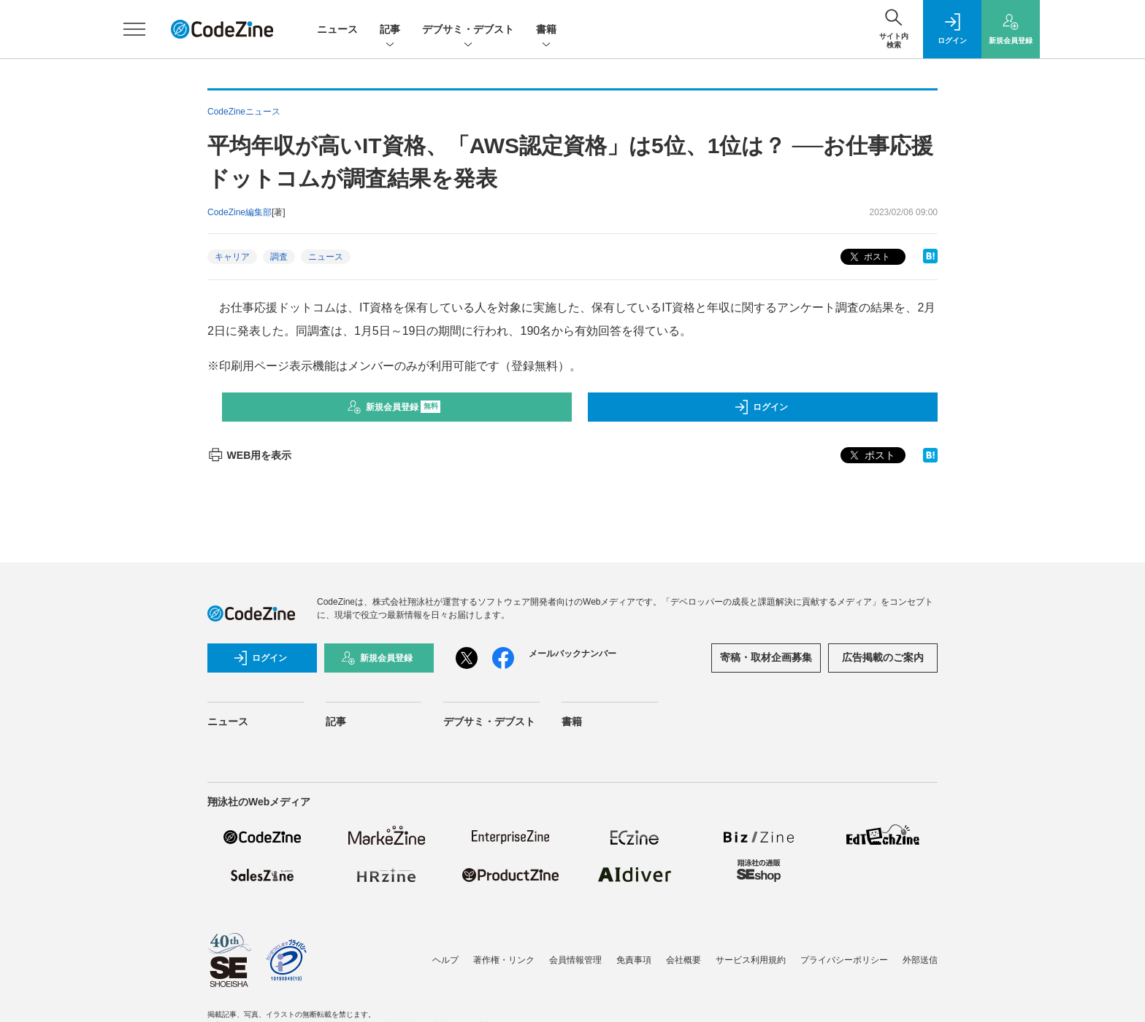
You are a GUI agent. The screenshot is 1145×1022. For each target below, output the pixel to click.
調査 (279, 257)
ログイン (761, 407)
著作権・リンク (504, 960)
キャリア (232, 257)
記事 (390, 30)
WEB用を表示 (249, 455)
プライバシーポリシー (844, 960)
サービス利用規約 (751, 960)
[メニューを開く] (134, 29)
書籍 (546, 30)
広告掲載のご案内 (883, 657)
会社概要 (683, 960)
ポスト (868, 257)
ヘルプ (445, 960)
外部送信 (920, 960)
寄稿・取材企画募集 (766, 657)
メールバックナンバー (572, 654)
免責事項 (633, 960)
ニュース (337, 29)
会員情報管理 (575, 960)
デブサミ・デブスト (468, 30)
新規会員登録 (394, 407)
